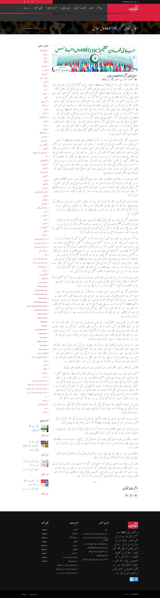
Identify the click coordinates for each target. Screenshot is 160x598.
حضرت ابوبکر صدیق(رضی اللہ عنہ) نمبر (39, 357)
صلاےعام (44, 400)
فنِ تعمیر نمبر (45, 270)
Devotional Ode (42, 318)
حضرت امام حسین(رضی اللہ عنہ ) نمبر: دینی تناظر (37, 384)
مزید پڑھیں (45, 435)
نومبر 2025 (44, 557)
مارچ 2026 (44, 541)
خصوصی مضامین (51, 8)
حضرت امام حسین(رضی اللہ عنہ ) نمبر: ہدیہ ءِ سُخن (37, 392)
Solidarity (44, 325)
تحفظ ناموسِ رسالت (43, 145)
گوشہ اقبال (45, 148)
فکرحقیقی (45, 62)
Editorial (44, 278)
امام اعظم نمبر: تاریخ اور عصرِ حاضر (40, 243)
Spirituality (43, 345)
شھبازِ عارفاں (44, 93)
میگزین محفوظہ (38, 8)
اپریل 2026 (44, 537)
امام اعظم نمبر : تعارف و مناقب (41, 239)
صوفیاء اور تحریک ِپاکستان (42, 207)
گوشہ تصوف (44, 168)
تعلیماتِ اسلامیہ (44, 227)
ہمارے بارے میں (33, 594)
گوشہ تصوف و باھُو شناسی (42, 404)
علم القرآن (45, 86)
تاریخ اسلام (44, 412)
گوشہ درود (45, 211)
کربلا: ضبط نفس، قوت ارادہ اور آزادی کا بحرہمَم (97, 551)
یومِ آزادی (45, 70)
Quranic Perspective (40, 310)
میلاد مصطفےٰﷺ (43, 133)
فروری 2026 (44, 545)
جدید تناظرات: (44, 373)
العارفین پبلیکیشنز (127, 594)
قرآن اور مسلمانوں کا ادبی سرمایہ (40, 192)
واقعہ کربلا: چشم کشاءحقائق (102, 555)
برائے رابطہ (26, 8)
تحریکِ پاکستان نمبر (43, 160)
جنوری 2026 (44, 549)
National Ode (43, 349)
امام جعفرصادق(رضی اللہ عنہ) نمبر (40, 259)
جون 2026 (44, 529)
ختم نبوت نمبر (44, 215)
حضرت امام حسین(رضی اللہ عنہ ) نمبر (39, 380)
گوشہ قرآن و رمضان (43, 274)
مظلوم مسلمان (44, 137)
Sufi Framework (42, 314)
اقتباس (45, 97)
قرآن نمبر (45, 365)
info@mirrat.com (127, 2)
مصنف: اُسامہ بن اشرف (124, 79)
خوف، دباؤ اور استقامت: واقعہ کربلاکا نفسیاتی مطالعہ (97, 547)
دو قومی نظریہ (44, 200)
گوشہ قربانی (45, 184)
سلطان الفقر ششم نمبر (43, 117)
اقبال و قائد (45, 196)
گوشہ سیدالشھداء (44, 164)
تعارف (91, 8)
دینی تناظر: (45, 369)
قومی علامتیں (44, 203)
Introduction (43, 282)
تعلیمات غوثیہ (44, 66)
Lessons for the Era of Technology (36, 306)
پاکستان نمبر (45, 129)
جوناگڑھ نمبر (45, 219)
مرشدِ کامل (45, 54)
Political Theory (42, 286)
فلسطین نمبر (45, 176)
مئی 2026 (45, 533)
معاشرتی (45, 58)
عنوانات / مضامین (79, 8)
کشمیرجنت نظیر (44, 74)
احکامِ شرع (45, 188)
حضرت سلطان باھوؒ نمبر (42, 266)
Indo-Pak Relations (41, 329)
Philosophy (43, 321)
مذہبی (46, 408)
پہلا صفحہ (99, 8)
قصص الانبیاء (44, 101)
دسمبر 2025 (44, 553)
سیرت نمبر (45, 125)
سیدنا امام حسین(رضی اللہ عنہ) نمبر (40, 262)
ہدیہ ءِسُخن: (45, 377)
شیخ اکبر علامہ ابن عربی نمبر (42, 353)
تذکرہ (46, 156)
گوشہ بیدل (45, 82)
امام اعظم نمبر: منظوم (43, 251)
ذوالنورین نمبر (44, 223)
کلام (106, 529)
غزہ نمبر (46, 255)
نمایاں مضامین (65, 8)
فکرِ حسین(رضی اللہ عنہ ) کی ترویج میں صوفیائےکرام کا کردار (94, 559)
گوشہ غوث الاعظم (43, 172)
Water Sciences (42, 341)
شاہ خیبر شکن (44, 105)
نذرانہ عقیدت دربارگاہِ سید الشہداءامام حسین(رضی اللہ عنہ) (95, 533)
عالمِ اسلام (45, 361)
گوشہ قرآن (45, 231)
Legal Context (42, 298)
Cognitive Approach (41, 290)
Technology (43, 337)
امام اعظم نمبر (44, 235)
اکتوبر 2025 (44, 561)
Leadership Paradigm (40, 302)
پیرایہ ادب (45, 180)
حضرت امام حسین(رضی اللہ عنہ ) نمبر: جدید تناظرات (36, 388)
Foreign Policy (42, 333)
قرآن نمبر (45, 109)
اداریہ (46, 396)
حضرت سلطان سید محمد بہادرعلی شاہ (40, 152)
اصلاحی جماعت (44, 141)
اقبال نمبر (45, 121)
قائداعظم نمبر (44, 113)
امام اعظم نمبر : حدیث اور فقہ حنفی (40, 247)
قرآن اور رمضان (43, 78)
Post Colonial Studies (40, 294)
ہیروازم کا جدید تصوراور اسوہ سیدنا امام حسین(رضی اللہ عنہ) (95, 543)
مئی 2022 (106, 79)
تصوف (45, 89)
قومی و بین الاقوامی (43, 50)
